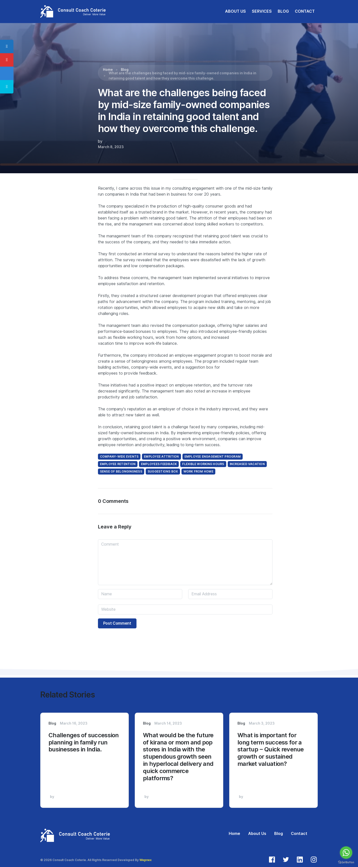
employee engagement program (212, 456)
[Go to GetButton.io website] (346, 862)
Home (108, 70)
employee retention (117, 464)
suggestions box (163, 471)
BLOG (283, 11)
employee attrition (161, 456)
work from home (198, 471)
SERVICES (262, 11)
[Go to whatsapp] (346, 852)
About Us (257, 833)
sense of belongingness (121, 471)
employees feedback (159, 464)
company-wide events (119, 456)
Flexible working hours (203, 464)
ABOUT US (235, 11)
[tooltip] (6, 46)
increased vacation (247, 464)
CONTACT (305, 11)
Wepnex (145, 860)
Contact (299, 833)
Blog (125, 70)
